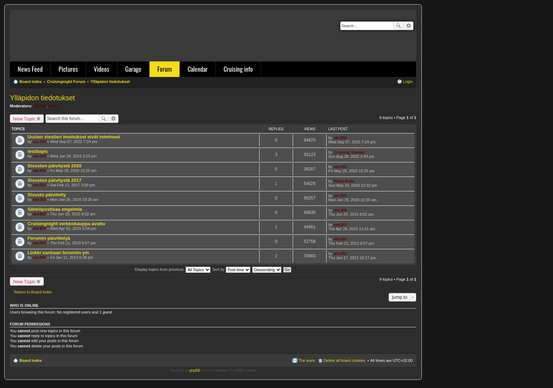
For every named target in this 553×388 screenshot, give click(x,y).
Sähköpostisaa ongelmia (55, 209)
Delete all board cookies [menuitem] (344, 360)
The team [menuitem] (306, 360)
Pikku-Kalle (344, 181)
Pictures (68, 68)
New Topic (24, 118)
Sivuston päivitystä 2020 (54, 165)
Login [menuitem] (408, 81)
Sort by (231, 269)
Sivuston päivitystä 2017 (54, 180)
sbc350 (40, 106)
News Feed (30, 68)
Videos (101, 68)
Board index (30, 360)
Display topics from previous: (173, 269)
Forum (164, 68)
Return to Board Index (33, 292)
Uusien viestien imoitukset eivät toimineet (74, 136)
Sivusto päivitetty (47, 194)
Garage (133, 68)
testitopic (38, 151)
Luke (53, 106)
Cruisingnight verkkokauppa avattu (66, 223)
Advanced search (408, 26)
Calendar (198, 68)
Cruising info (238, 68)
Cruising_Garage (349, 152)
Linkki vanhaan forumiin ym (58, 252)
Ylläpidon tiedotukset (42, 98)
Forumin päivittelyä (49, 238)
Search (398, 26)
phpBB (194, 370)
